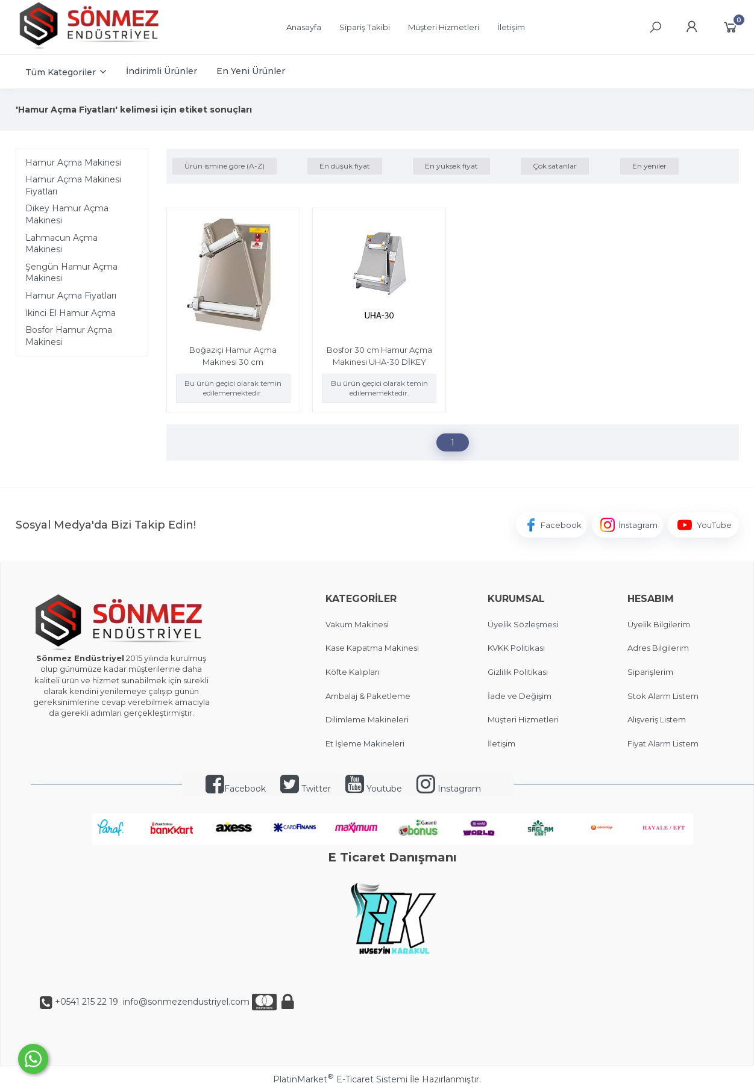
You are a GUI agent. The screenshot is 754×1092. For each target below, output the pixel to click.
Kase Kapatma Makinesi (372, 648)
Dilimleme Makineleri (367, 719)
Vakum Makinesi (357, 624)
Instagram (448, 788)
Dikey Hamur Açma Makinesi (66, 214)
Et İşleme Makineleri (364, 743)
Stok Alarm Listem (663, 696)
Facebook (236, 788)
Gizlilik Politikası (518, 672)
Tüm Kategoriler (60, 72)
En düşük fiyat (344, 165)
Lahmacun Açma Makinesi (61, 243)
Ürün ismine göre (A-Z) (224, 165)
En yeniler (649, 165)
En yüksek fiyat (451, 165)
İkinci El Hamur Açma (70, 313)
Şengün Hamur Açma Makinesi (71, 272)
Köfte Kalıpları (352, 672)
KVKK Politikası (516, 648)
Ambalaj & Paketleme (367, 696)
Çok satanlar (555, 165)
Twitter (305, 788)
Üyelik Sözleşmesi (523, 624)
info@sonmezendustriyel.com (185, 1001)
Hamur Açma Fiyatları (70, 295)
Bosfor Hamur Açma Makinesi (68, 335)
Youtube (373, 788)
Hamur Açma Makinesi (73, 162)
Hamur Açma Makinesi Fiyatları (73, 185)
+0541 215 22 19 (86, 1001)
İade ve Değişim (519, 696)
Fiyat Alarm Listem (663, 743)
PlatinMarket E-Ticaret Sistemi (340, 1079)
